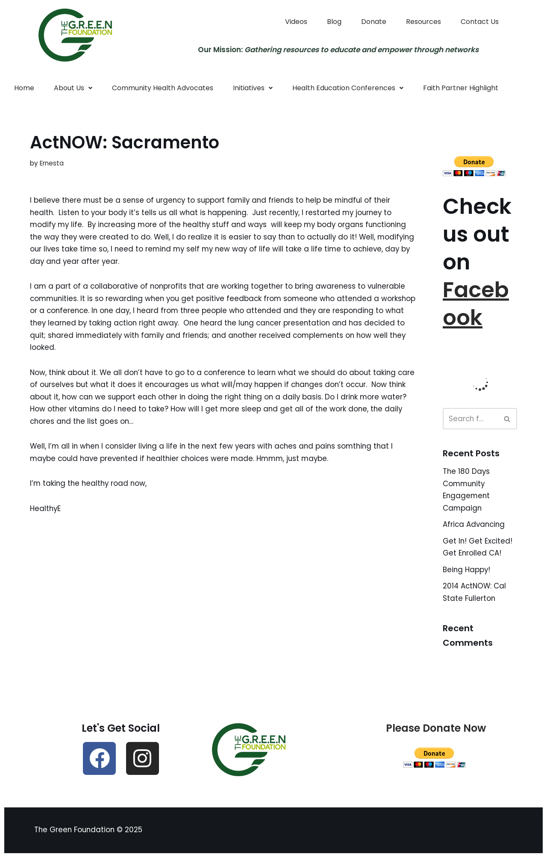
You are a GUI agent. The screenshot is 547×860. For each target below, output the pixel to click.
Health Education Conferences (347, 88)
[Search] (470, 419)
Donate (373, 22)
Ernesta (52, 163)
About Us (73, 88)
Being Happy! (467, 571)
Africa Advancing (475, 525)
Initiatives (253, 88)
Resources (423, 22)
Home (24, 88)
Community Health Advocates (162, 88)
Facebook (476, 304)
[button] (73, 88)
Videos (296, 22)
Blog (334, 22)
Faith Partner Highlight (460, 88)
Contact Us (480, 22)
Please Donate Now (436, 730)
